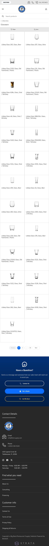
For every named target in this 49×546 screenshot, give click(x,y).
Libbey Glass (5, 21)
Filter (13, 29)
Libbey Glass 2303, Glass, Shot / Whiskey (36, 213)
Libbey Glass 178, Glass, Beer (36, 236)
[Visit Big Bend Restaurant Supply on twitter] (11, 460)
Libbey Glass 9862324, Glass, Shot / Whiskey (36, 117)
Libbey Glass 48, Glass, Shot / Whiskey (11, 117)
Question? (6, 2)
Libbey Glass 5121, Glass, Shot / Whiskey (36, 260)
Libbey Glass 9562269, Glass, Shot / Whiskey (36, 141)
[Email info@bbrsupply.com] (29, 2)
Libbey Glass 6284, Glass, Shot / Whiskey (11, 93)
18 (30, 348)
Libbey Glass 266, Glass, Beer (11, 307)
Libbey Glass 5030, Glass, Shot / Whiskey (36, 308)
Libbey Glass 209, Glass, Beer (11, 188)
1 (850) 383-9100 (14, 446)
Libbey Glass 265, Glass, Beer (11, 44)
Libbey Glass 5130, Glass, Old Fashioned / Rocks (11, 69)
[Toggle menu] (3, 9)
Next (36, 348)
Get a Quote (24, 391)
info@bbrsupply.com (15, 438)
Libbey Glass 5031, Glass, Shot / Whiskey (36, 165)
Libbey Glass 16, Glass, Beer (35, 188)
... (26, 348)
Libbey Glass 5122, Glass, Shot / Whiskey (11, 284)
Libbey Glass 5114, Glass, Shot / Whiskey (11, 165)
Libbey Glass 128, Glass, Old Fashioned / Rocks (10, 236)
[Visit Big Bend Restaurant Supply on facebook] (7, 460)
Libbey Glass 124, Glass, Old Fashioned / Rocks (35, 69)
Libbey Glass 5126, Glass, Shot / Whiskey (36, 284)
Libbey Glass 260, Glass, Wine (11, 212)
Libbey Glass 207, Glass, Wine (36, 44)
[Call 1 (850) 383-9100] (33, 2)
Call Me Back (42, 2)
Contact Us (24, 383)
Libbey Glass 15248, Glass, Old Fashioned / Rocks (11, 260)
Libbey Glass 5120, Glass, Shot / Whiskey (11, 141)
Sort (36, 29)
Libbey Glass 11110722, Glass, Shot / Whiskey (11, 332)
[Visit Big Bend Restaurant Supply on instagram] (3, 460)
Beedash (5, 539)
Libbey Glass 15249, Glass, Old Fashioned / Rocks (36, 93)
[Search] (24, 16)
